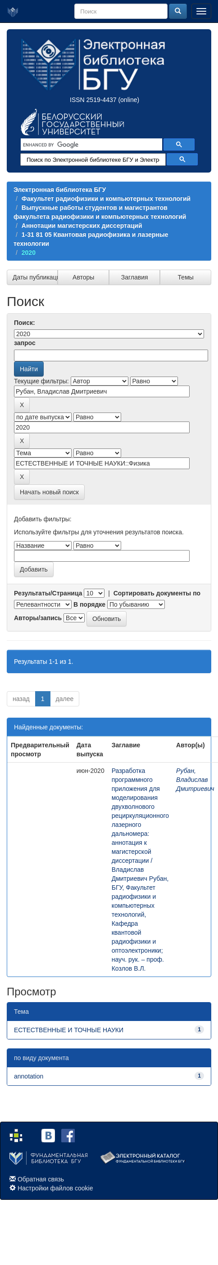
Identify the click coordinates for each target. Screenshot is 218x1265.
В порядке (89, 604)
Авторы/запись (38, 617)
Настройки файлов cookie (55, 1188)
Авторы (83, 277)
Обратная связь (41, 1179)
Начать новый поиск (49, 492)
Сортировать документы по (157, 593)
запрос (25, 342)
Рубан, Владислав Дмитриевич (195, 779)
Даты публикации (35, 277)
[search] (90, 145)
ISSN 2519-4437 (93, 99)
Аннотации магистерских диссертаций (82, 225)
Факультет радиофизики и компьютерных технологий (106, 198)
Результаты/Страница (48, 593)
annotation (28, 1076)
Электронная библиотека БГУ (60, 189)
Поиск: (24, 322)
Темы (186, 277)
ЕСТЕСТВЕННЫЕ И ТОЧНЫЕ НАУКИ (68, 1030)
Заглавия (134, 277)
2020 (29, 252)
